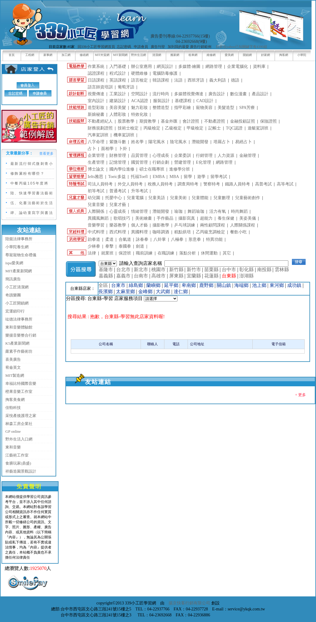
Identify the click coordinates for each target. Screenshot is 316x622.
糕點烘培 (182, 232)
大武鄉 (163, 291)
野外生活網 (138, 55)
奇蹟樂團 (13, 295)
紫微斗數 (117, 142)
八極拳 (177, 239)
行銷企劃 (161, 162)
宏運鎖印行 (15, 311)
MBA (174, 176)
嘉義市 (123, 275)
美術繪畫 (143, 218)
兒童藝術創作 (247, 198)
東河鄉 (277, 285)
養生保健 (226, 218)
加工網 (66, 55)
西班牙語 (196, 80)
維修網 (211, 55)
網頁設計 (165, 66)
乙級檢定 (173, 128)
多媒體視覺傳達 (188, 94)
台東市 (118, 285)
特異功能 (214, 239)
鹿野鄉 (206, 285)
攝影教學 (161, 225)
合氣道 (125, 239)
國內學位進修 (121, 169)
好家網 (265, 55)
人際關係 (96, 211)
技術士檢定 (128, 128)
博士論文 (96, 169)
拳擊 (109, 246)
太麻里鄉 (125, 291)
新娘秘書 (96, 114)
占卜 (92, 148)
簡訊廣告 (13, 279)
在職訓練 (166, 253)
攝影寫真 (186, 218)
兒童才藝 (117, 204)
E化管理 (203, 162)
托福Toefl (139, 176)
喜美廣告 (13, 359)
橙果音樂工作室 (18, 391)
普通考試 (117, 191)
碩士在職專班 (151, 169)
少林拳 (94, 246)
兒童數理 (221, 198)
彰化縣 (246, 269)
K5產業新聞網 (17, 343)
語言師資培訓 (100, 87)
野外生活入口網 (18, 439)
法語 (178, 80)
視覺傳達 (96, 94)
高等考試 (285, 184)
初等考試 (96, 191)
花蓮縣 (211, 275)
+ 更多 (300, 395)
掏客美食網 (15, 399)
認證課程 (96, 73)
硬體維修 (139, 73)
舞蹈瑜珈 (196, 211)
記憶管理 (117, 162)
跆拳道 (94, 239)
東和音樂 (13, 447)
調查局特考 (187, 184)
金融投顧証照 (242, 121)
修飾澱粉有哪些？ (27, 173)
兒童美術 (178, 198)
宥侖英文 (13, 367)
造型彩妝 (96, 107)
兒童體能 (200, 198)
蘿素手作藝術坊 (18, 351)
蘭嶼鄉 (153, 285)
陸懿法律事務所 (18, 239)
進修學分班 (179, 169)
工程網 (29, 55)
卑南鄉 (189, 285)
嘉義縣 (106, 275)
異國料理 (139, 232)
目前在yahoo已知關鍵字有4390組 (241, 47)
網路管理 (213, 66)
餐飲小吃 (238, 232)
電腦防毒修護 (165, 73)
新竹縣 (176, 269)
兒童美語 (156, 198)
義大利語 (217, 80)
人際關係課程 (242, 225)
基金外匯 (169, 121)
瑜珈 (178, 211)
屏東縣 (176, 275)
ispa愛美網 (14, 263)
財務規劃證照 (100, 128)
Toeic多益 (117, 176)
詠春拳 (142, 239)
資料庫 (259, 66)
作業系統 (96, 66)
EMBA (159, 176)
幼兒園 (94, 198)
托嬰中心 (113, 198)
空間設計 (139, 94)
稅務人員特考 (160, 184)
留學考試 (218, 176)
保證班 (125, 253)
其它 (227, 253)
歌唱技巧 (122, 218)
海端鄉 (241, 285)
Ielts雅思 (95, 176)
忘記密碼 (124, 47)
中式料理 (96, 232)
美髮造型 (226, 107)
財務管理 (117, 155)
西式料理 (117, 232)
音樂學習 (96, 225)
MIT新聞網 (120, 55)
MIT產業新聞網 (18, 271)
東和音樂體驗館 (18, 327)
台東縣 (229, 275)
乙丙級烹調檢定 (210, 232)
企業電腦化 (237, 66)
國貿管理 (139, 162)
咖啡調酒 (161, 232)
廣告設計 (216, 94)
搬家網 (174, 55)
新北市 (141, 269)
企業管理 (96, 155)
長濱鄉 (105, 291)
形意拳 (194, 239)
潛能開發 (200, 142)
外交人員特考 (130, 184)
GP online (13, 431)
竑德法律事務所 (18, 319)
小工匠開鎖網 (17, 303)
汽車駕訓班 (98, 135)
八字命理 (96, 142)
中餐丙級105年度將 (29, 183)
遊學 (201, 176)
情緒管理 (139, 211)
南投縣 (264, 269)
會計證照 (191, 121)
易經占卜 (243, 142)
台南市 (141, 275)
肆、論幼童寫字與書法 (31, 213)
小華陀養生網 (17, 247)
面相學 (107, 148)
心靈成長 (117, 211)
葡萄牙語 (126, 87)
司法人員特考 (100, 184)
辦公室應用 (141, 66)
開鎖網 (247, 55)
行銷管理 (204, 155)
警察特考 (211, 184)
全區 (103, 285)
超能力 (206, 218)
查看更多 (46, 153)
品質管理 (139, 155)
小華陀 (301, 55)
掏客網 (283, 55)
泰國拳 (125, 246)
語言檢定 (139, 80)
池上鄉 (259, 285)
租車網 (192, 55)
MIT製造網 (14, 375)
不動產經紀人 (100, 121)
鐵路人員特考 (237, 184)
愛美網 (229, 55)
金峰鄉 (145, 291)
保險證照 (268, 121)
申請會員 (141, 47)
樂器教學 (117, 225)
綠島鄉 (136, 285)
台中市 (229, 269)
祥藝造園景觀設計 (20, 471)
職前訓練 (144, 253)
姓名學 (137, 142)
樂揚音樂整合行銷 (20, 335)
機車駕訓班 (124, 135)
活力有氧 (217, 211)
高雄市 (158, 275)
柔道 (109, 239)
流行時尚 (161, 94)
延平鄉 (171, 285)
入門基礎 (117, 66)
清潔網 (156, 55)
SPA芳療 (247, 107)
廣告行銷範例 (200, 47)
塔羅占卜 (221, 142)
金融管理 (247, 155)
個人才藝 (139, 225)
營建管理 (182, 162)
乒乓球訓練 (184, 225)
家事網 (47, 55)
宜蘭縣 (194, 275)
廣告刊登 (158, 47)
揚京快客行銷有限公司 (189, 603)
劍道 (140, 246)
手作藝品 (165, 218)
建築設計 (117, 101)
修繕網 (84, 55)
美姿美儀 (247, 218)
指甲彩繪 (182, 107)
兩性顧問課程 (212, 225)
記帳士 (214, 128)
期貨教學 (147, 121)
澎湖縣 (246, 275)
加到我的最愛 (178, 47)
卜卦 (123, 148)
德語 (235, 80)
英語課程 (117, 80)
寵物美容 (204, 107)
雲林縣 (282, 269)
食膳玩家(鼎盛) (18, 463)
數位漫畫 (238, 94)
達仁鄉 (181, 291)
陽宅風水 (156, 142)
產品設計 (260, 94)
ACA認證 (139, 101)
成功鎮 (294, 285)
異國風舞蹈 (98, 218)
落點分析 (187, 253)
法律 (92, 253)
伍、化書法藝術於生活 (31, 203)
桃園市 (158, 269)
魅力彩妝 (139, 107)
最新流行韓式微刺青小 (31, 164)
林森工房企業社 (18, 423)
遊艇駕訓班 (258, 128)
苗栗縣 (211, 269)
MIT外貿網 (102, 55)
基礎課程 (183, 101)
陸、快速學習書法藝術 (31, 193)
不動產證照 (214, 121)
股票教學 (126, 121)
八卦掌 (159, 239)
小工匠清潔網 (17, 287)
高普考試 (263, 184)
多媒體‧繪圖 (189, 66)
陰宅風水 (178, 142)
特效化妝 (139, 114)
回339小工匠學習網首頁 (96, 47)
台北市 (123, 269)
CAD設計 (205, 101)
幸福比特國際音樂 (20, 383)
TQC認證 (234, 128)
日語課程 (96, 80)
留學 (188, 176)
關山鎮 (224, 285)
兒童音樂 (96, 204)
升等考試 (139, 191)
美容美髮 (117, 107)
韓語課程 (161, 80)
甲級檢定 (195, 128)
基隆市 (106, 269)
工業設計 (117, 94)
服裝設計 (161, 101)
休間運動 (209, 253)
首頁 (12, 55)
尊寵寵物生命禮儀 (20, 255)
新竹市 (194, 269)
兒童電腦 (135, 198)
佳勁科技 (13, 407)
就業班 (107, 253)
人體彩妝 (117, 114)
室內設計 (96, 101)
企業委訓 (182, 155)
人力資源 (226, 155)
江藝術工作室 (17, 455)
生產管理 (96, 162)
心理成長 (161, 155)
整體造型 (161, 107)
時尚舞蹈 (239, 211)
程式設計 (117, 73)
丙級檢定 (152, 128)
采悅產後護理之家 (20, 415)
